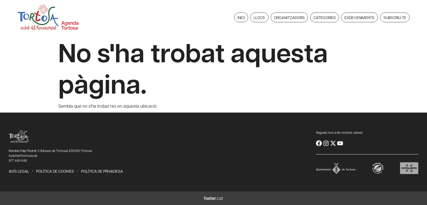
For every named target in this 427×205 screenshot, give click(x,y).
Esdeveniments (359, 17)
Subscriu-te (394, 17)
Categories (324, 17)
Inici (241, 17)
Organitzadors (289, 17)
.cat (213, 198)
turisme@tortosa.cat (23, 155)
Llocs (259, 17)
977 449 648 (18, 160)
